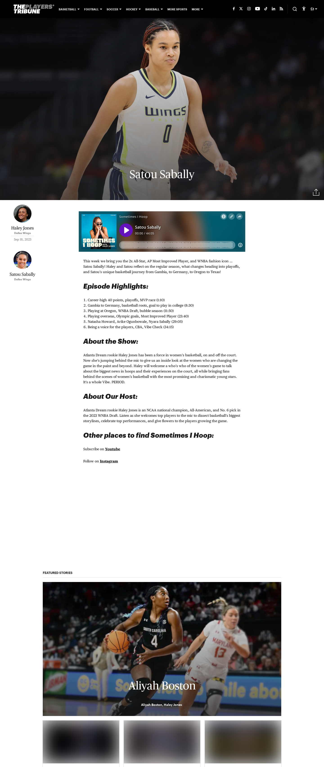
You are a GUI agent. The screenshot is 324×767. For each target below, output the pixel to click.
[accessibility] (304, 9)
